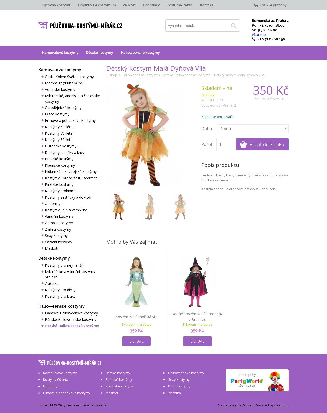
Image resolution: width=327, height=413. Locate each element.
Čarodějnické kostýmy (63, 107)
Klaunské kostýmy (60, 165)
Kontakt (206, 5)
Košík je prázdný (273, 5)
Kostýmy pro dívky (60, 289)
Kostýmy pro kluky (60, 296)
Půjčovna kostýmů (56, 5)
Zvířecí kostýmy (58, 229)
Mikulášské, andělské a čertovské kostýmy (72, 98)
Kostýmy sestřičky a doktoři (68, 197)
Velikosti (129, 5)
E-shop (112, 75)
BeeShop (281, 405)
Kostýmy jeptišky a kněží (65, 152)
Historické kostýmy (60, 146)
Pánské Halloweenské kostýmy (70, 319)
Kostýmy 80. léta (59, 139)
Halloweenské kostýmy (140, 53)
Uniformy (52, 203)
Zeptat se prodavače (217, 116)
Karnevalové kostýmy (60, 53)
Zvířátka (52, 283)
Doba (206, 129)
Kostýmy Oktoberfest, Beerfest (71, 178)
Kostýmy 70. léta (59, 133)
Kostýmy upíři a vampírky (66, 210)
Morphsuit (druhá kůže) (64, 83)
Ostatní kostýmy (58, 242)
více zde (259, 34)
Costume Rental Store (235, 405)
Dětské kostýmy (99, 53)
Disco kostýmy (57, 114)
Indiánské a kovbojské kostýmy (71, 171)
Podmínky (151, 5)
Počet (206, 144)
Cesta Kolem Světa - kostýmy (69, 76)
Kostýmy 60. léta (59, 126)
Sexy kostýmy (56, 235)
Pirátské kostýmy (59, 184)
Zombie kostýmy (59, 222)
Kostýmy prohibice (60, 190)
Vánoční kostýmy (59, 216)
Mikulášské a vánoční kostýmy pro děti (70, 274)
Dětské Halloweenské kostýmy (72, 325)
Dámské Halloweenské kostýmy (71, 313)
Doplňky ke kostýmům (97, 5)
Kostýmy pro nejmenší (63, 265)
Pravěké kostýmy (59, 158)
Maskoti (51, 248)
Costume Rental (180, 5)
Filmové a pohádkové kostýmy (70, 120)
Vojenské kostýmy (60, 89)
